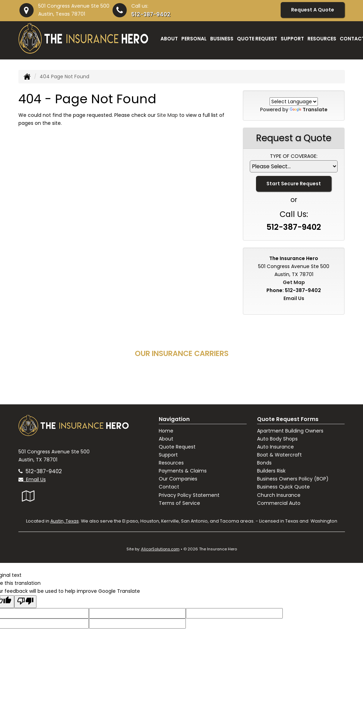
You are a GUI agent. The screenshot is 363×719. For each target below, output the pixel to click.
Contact (169, 486)
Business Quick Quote (283, 486)
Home (166, 430)
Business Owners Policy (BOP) (293, 478)
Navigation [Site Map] (174, 419)
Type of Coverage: (293, 156)
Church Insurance (278, 495)
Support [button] (292, 38)
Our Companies (178, 478)
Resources (171, 462)
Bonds (264, 462)
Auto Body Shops (277, 438)
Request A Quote (312, 9)
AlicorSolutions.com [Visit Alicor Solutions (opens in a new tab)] (160, 549)
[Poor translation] (25, 601)
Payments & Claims (183, 470)
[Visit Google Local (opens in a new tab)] (28, 496)
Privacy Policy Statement (189, 495)
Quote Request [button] (257, 38)
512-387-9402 (151, 14)
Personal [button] (194, 38)
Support (168, 454)
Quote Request (177, 446)
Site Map (167, 115)
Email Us (293, 298)
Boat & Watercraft (279, 454)
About (166, 438)
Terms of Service (179, 503)
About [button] (169, 38)
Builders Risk (271, 470)
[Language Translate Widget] (294, 101)
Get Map (294, 282)
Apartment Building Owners (290, 430)
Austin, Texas (64, 521)
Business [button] (221, 38)
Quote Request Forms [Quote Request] (288, 419)
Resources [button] (321, 38)
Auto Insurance (275, 446)
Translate (309, 109)
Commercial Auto (278, 503)
